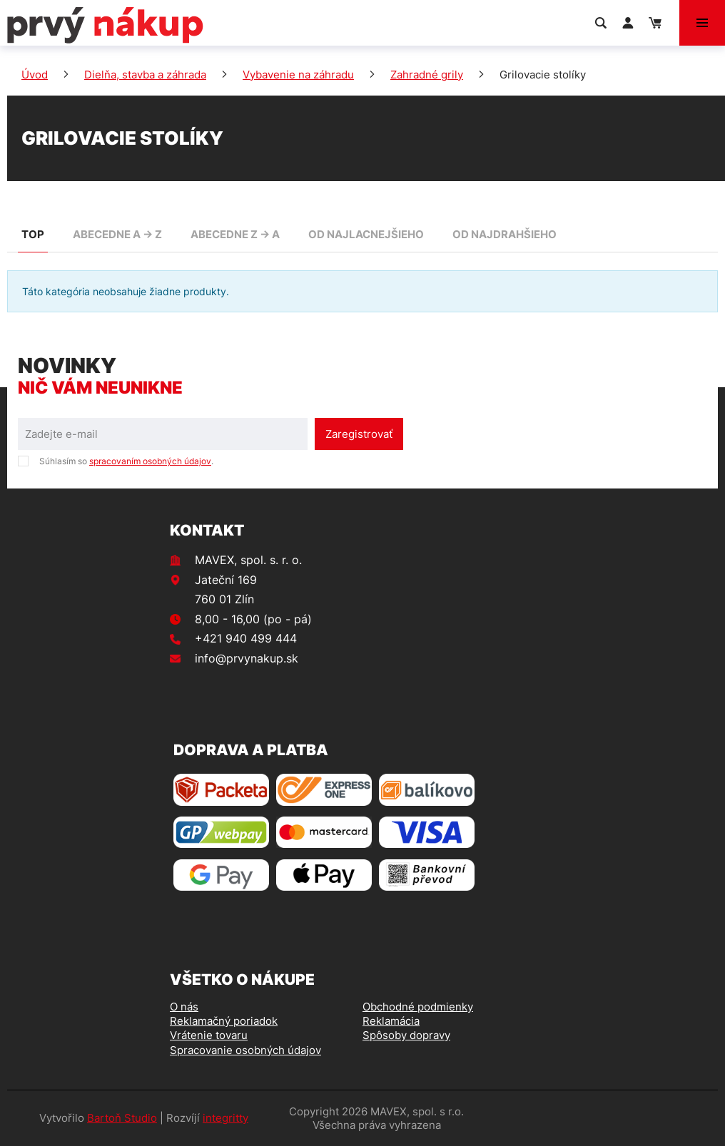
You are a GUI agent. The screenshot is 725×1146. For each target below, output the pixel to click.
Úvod (34, 74)
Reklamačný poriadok (224, 1021)
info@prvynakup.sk (246, 658)
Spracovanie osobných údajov (245, 1050)
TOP (32, 234)
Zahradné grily (426, 74)
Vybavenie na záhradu (298, 74)
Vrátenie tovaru (209, 1035)
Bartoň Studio (122, 1118)
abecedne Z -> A (235, 234)
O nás (184, 1006)
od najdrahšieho (504, 234)
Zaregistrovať (358, 434)
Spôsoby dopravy (406, 1035)
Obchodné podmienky (417, 1006)
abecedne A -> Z (117, 234)
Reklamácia (391, 1021)
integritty (225, 1118)
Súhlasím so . (126, 461)
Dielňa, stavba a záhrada (145, 74)
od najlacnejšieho (366, 234)
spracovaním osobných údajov (150, 461)
